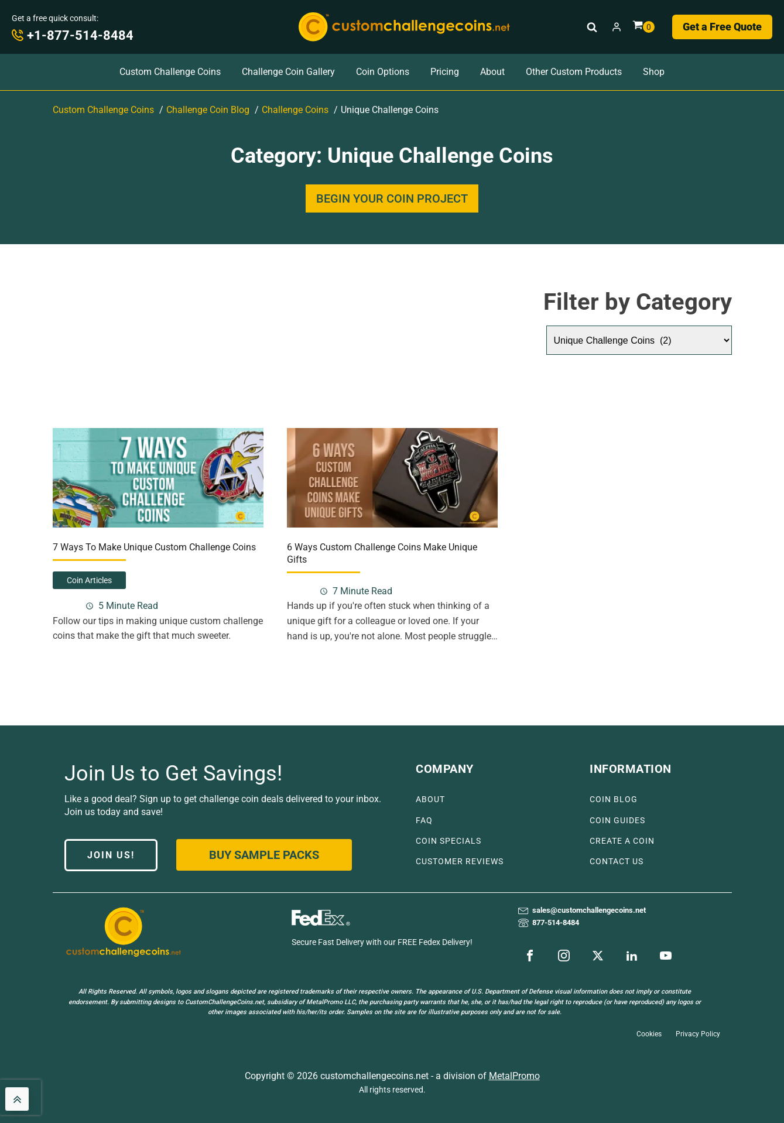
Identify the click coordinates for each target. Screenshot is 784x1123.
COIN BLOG (614, 799)
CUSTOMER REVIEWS (460, 861)
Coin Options (382, 71)
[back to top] (17, 1099)
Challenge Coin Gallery (288, 71)
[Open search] (592, 27)
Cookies (649, 1034)
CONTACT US (616, 861)
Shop (654, 71)
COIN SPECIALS (448, 841)
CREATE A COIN (622, 841)
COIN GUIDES (617, 820)
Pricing (444, 71)
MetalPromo (514, 1075)
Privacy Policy (698, 1034)
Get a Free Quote (722, 26)
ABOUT (430, 799)
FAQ (424, 820)
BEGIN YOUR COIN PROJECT (392, 198)
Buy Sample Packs (264, 855)
